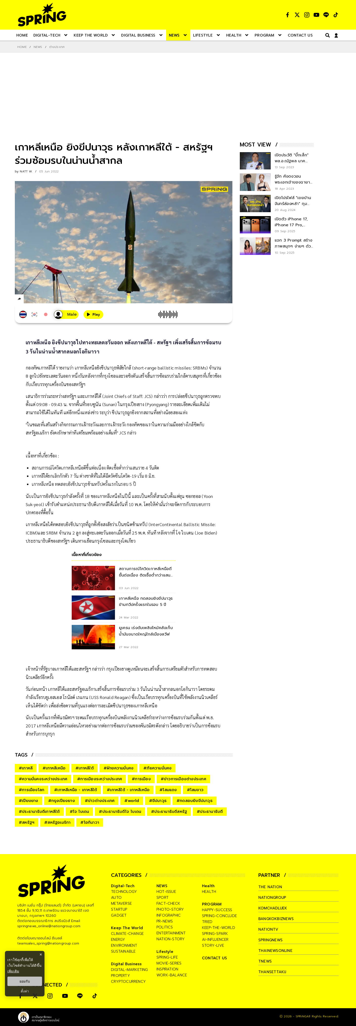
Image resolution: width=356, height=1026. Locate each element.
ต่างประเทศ (57, 47)
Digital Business (126, 964)
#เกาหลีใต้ (84, 768)
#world (131, 801)
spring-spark (215, 933)
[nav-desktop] (22, 35)
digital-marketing (129, 969)
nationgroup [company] (272, 897)
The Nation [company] (270, 887)
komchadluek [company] (272, 908)
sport (162, 897)
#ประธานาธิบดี (210, 812)
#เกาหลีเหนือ (54, 768)
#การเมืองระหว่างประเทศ (99, 779)
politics (164, 927)
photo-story (170, 909)
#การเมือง (141, 779)
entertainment (171, 933)
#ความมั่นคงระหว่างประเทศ (43, 779)
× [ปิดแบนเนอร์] (41, 954)
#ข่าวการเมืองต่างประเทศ (183, 779)
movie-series (168, 963)
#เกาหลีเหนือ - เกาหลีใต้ (75, 790)
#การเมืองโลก (31, 790)
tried (207, 921)
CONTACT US (214, 958)
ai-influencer (215, 939)
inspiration (167, 969)
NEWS (38, 47)
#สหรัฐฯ (26, 822)
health (209, 891)
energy (118, 939)
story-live (213, 945)
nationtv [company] (268, 929)
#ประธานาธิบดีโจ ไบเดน (120, 812)
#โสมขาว (195, 790)
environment (124, 945)
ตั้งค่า (25, 991)
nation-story (170, 939)
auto (116, 897)
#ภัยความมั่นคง (157, 768)
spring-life (167, 957)
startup (119, 909)
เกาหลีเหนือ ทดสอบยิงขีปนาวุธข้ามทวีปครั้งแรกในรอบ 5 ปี (84, 484)
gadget (119, 915)
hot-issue (166, 891)
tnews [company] (265, 961)
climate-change (127, 933)
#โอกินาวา (89, 822)
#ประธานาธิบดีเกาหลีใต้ (39, 812)
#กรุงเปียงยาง (61, 801)
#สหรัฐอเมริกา (57, 822)
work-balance (171, 975)
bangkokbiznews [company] (276, 919)
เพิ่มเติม (13, 971)
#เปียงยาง (28, 801)
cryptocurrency (128, 981)
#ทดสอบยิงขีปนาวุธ (195, 801)
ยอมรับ (25, 981)
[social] (287, 15)
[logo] (42, 14)
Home (22, 47)
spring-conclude (219, 916)
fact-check (168, 903)
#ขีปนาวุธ (158, 801)
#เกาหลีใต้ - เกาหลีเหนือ (128, 790)
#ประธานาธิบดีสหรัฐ (169, 812)
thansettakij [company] (272, 972)
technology (124, 891)
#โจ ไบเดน (79, 812)
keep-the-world (218, 927)
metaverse (121, 903)
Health (208, 886)
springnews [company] (270, 940)
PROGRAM (212, 904)
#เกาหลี (26, 768)
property (120, 975)
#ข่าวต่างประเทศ (100, 801)
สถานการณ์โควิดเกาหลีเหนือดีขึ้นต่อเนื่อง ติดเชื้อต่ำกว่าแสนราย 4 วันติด (95, 468)
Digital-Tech (122, 886)
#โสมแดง (168, 790)
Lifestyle (164, 951)
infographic (168, 915)
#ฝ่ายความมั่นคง (119, 768)
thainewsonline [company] (275, 950)
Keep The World (127, 928)
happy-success (217, 910)
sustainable (123, 951)
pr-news (164, 921)
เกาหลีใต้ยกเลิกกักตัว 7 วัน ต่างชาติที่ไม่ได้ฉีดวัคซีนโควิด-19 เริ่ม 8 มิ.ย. (93, 476)
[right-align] (326, 35)
